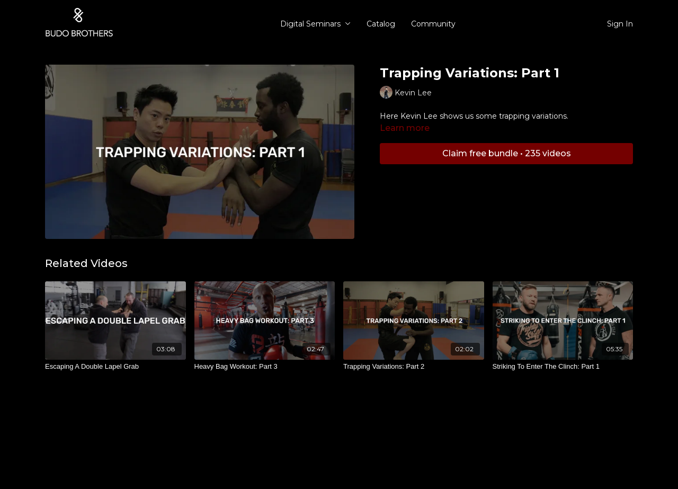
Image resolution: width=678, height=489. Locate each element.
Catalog (381, 24)
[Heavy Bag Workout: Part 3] (264, 366)
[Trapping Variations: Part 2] (413, 366)
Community (433, 24)
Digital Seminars (315, 24)
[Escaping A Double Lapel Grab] (115, 366)
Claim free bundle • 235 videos (506, 153)
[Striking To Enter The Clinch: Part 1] (563, 366)
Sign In (620, 24)
